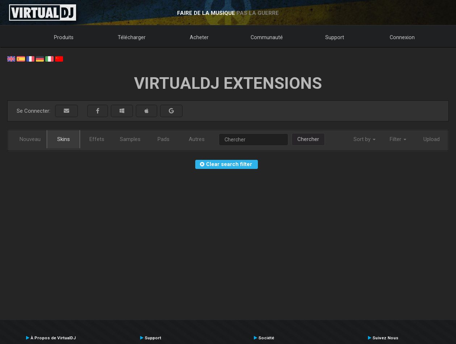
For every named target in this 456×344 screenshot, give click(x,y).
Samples (130, 139)
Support (334, 37)
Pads (164, 139)
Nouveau (30, 139)
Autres (197, 139)
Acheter (199, 37)
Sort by (364, 139)
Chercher (308, 139)
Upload (431, 139)
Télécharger (132, 37)
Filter (398, 139)
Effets (96, 139)
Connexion (402, 37)
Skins (63, 139)
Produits (64, 37)
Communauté (267, 37)
